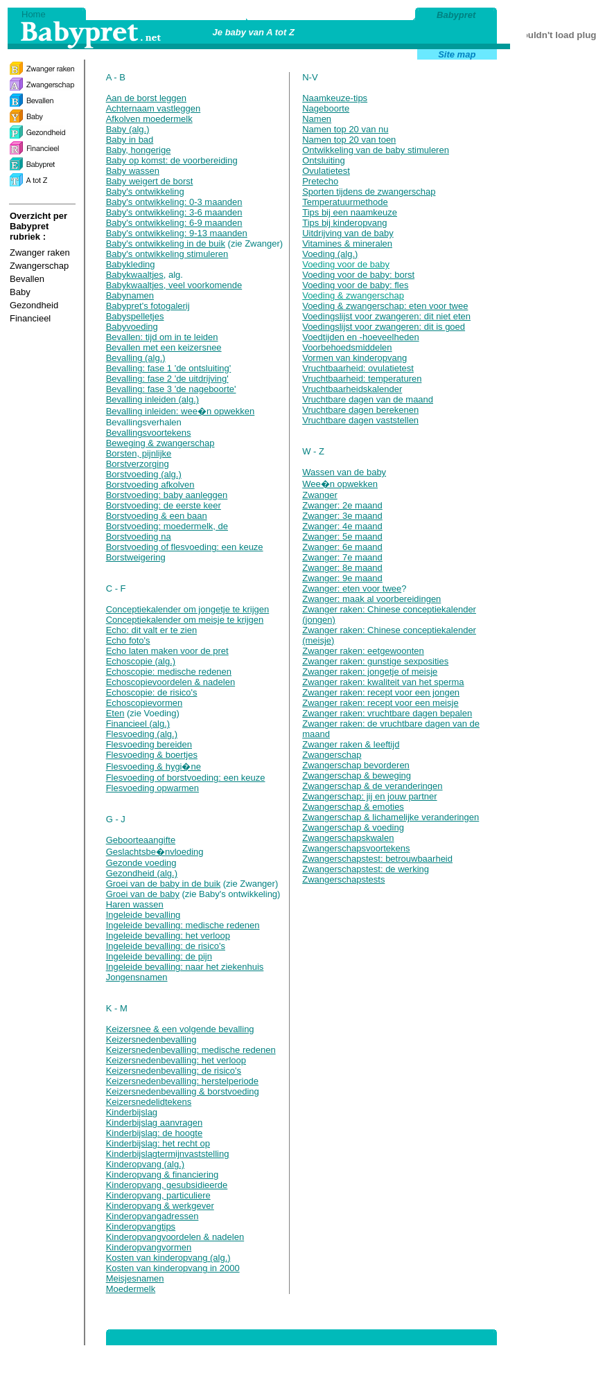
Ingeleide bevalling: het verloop (168, 935)
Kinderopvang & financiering (162, 1174)
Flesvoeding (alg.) (141, 734)
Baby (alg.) (128, 129)
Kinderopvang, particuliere (158, 1195)
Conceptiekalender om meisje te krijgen (185, 619)
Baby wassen (132, 171)
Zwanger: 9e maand (342, 578)
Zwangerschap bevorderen (356, 765)
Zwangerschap (331, 755)
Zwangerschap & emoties (353, 806)
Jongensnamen (137, 977)
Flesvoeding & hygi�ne (153, 766)
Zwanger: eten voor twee (351, 588)
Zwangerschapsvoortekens (356, 848)
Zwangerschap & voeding (353, 827)
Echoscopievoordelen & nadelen (170, 682)
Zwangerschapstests (343, 879)
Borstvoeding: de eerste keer (163, 505)
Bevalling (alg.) (136, 358)
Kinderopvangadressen (152, 1216)
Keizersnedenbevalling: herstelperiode (182, 1081)
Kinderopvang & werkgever (160, 1206)
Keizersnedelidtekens (149, 1102)
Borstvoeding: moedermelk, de (167, 526)
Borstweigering (136, 557)
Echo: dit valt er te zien (152, 630)
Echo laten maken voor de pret (167, 651)
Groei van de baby (142, 894)
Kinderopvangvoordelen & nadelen (175, 1237)
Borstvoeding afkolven (150, 484)
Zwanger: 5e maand (342, 536)
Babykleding (130, 264)
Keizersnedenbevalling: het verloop (176, 1060)
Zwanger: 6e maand (342, 547)
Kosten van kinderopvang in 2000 (173, 1268)
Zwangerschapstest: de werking (365, 869)
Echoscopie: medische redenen (168, 671)
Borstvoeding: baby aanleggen (167, 495)
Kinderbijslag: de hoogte (154, 1133)
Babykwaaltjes (135, 274)
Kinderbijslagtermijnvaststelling (167, 1154)
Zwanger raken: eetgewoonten (363, 651)
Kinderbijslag (131, 1112)
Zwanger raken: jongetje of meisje (369, 671)
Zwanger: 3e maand (342, 516)
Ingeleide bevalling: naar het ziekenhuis (185, 967)
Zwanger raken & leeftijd (350, 744)
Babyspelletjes (135, 316)
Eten (115, 713)
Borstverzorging (137, 464)
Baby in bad (130, 139)
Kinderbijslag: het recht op (158, 1143)
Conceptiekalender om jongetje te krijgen (188, 609)
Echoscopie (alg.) (140, 661)
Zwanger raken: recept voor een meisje (380, 703)
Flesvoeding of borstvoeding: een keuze (185, 777)
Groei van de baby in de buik (163, 883)
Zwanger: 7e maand (342, 557)
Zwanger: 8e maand (342, 567)
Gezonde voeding (141, 863)
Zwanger (320, 495)
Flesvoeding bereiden (149, 744)
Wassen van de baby (344, 472)
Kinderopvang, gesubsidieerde (167, 1185)
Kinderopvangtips (140, 1226)
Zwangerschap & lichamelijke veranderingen (390, 817)
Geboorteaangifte (140, 840)
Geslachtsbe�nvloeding (155, 852)
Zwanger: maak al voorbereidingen (371, 599)
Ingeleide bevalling (143, 915)
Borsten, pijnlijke (139, 453)
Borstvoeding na (138, 536)
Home (33, 14)
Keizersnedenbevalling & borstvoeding (182, 1091)
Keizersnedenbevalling (151, 1039)
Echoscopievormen (144, 703)
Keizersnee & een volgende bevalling (180, 1029)
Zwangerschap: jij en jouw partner (369, 796)
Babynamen (130, 295)
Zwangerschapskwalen (348, 838)
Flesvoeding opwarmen (152, 788)
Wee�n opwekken (340, 484)
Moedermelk (131, 1289)
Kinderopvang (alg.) (145, 1164)
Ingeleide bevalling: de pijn (159, 956)
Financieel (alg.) (138, 723)
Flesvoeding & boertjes (152, 755)
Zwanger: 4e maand (342, 526)
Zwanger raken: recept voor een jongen (380, 692)
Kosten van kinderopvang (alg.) (168, 1257)
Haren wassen (135, 904)
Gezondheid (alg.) (141, 873)
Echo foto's (128, 640)
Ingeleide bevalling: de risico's (165, 946)
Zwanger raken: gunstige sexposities (375, 661)
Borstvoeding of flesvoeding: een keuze (184, 547)
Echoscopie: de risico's (152, 692)
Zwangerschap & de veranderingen (372, 786)
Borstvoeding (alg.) (144, 474)
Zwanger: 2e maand (342, 505)
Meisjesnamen (135, 1278)
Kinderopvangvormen (149, 1247)
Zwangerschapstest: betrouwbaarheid (377, 858)
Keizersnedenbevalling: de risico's (173, 1070)
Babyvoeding (132, 326)
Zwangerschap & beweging (356, 775)
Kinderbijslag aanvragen (154, 1122)
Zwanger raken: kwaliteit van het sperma (383, 682)
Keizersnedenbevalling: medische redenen (191, 1050)
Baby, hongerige (138, 150)
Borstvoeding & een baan (156, 516)
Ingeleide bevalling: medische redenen (183, 925)
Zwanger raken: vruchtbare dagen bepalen (387, 713)
